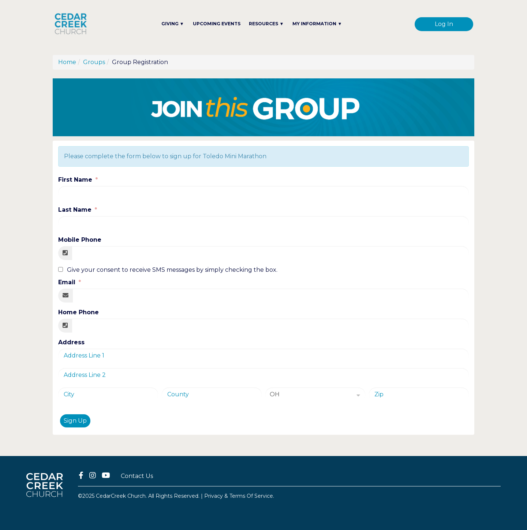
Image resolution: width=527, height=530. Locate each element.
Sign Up (75, 420)
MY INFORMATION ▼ (317, 23)
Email (67, 282)
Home (67, 62)
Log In (444, 24)
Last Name (75, 209)
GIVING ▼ (172, 23)
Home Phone (78, 312)
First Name (76, 179)
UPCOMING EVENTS (216, 23)
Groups (94, 62)
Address (71, 342)
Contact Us (137, 475)
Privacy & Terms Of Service (238, 496)
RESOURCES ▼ (266, 23)
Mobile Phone (79, 239)
